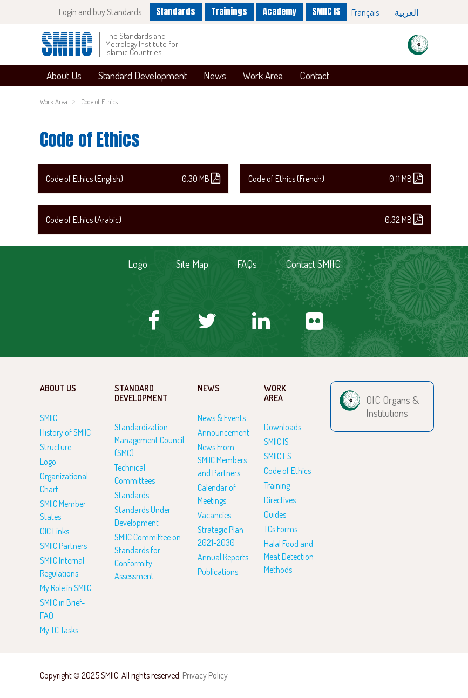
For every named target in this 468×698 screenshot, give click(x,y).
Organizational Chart (64, 482)
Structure (55, 447)
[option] (365, 12)
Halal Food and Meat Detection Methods (289, 556)
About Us (64, 75)
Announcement (223, 432)
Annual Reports (223, 557)
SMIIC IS (326, 11)
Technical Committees (134, 474)
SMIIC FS (277, 456)
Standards (175, 11)
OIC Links (54, 531)
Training (277, 485)
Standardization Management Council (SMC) (149, 440)
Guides (275, 514)
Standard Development (142, 75)
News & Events (222, 417)
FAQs (247, 263)
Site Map (192, 263)
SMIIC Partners (63, 545)
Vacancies (214, 515)
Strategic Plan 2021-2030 (220, 536)
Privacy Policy (205, 675)
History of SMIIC (65, 432)
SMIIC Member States (63, 510)
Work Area (263, 75)
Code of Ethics (99, 101)
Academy (279, 11)
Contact (314, 75)
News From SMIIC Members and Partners (222, 460)
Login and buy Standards (100, 11)
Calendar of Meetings (217, 494)
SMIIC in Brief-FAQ (62, 609)
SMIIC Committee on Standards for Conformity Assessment (147, 556)
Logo (137, 263)
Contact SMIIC (313, 263)
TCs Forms (280, 529)
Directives (280, 499)
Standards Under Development (142, 516)
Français (365, 12)
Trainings (229, 11)
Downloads (282, 427)
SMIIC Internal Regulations (62, 567)
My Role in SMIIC (65, 587)
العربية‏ (406, 12)
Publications (218, 571)
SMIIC (48, 417)
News (215, 75)
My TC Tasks (59, 630)
